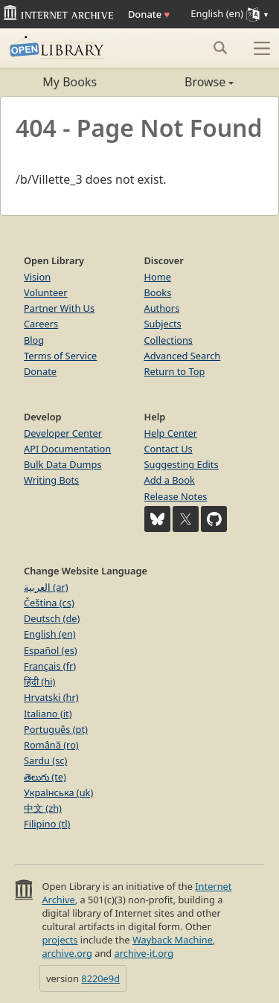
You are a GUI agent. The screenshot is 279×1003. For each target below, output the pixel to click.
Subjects (163, 323)
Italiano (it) (48, 713)
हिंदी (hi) (39, 681)
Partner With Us (59, 308)
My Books (69, 82)
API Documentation (67, 448)
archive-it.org (144, 953)
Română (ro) (51, 745)
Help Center (171, 433)
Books (158, 292)
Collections (168, 340)
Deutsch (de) (52, 618)
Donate (149, 14)
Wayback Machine (172, 939)
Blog (34, 340)
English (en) (50, 634)
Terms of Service (60, 355)
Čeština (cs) (49, 602)
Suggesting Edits (181, 464)
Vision (37, 276)
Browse (187, 82)
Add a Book (169, 480)
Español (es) (50, 650)
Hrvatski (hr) (51, 697)
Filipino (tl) (47, 823)
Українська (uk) (58, 792)
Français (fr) (50, 666)
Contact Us (168, 448)
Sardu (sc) (45, 760)
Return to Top (174, 371)
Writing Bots (51, 480)
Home (157, 276)
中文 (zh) (43, 808)
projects (59, 939)
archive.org (67, 953)
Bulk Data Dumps (63, 464)
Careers (41, 323)
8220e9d (100, 978)
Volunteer (46, 292)
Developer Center (63, 433)
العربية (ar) (46, 587)
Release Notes (176, 496)
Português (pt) (56, 729)
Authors (162, 308)
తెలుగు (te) (45, 777)
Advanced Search (182, 355)
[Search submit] (220, 47)
